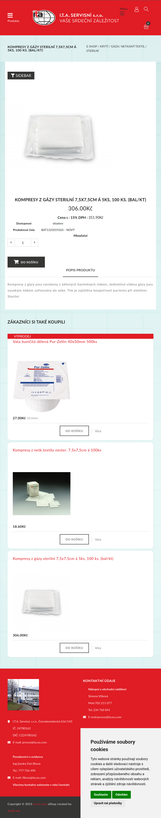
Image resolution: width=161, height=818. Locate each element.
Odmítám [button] (122, 794)
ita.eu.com (40, 803)
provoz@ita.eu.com (34, 743)
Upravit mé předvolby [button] (108, 803)
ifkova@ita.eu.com (34, 778)
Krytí (104, 46)
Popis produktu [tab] (80, 270)
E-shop (91, 46)
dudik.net (14, 810)
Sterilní (92, 50)
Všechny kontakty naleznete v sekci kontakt (41, 784)
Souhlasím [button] (101, 794)
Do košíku (26, 262)
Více (99, 431)
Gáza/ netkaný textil (128, 46)
